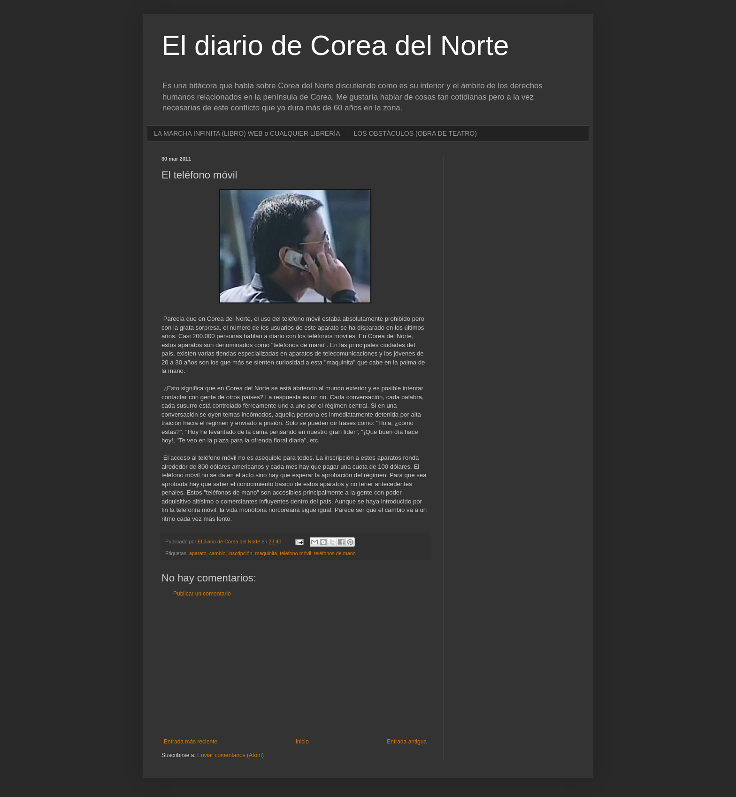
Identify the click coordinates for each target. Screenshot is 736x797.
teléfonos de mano (335, 553)
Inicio (302, 741)
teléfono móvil (295, 553)
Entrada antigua (407, 741)
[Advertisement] (295, 668)
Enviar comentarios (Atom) (230, 755)
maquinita (266, 553)
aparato (198, 553)
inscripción (240, 553)
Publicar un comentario (202, 593)
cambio (217, 553)
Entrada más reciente (190, 741)
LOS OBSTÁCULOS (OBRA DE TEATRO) (415, 133)
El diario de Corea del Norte (335, 45)
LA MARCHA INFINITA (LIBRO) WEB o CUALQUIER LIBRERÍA (247, 133)
